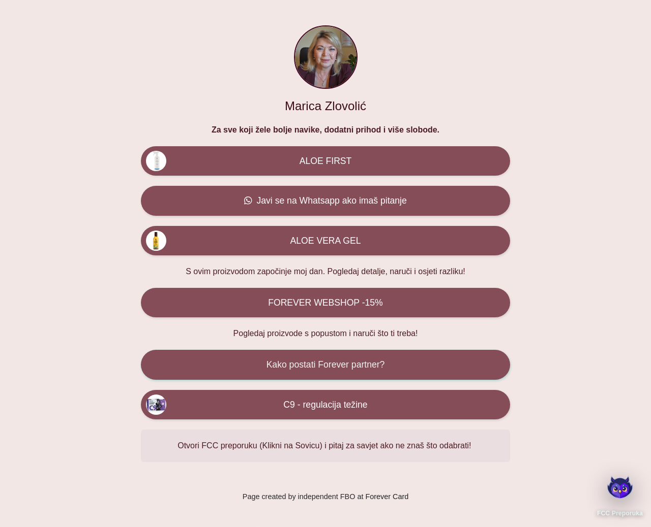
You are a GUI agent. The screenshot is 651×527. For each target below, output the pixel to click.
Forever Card (386, 496)
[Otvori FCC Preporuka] (620, 487)
